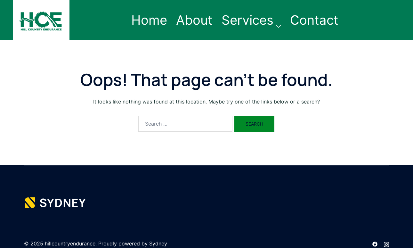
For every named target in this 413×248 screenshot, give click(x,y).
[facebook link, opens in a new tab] (374, 243)
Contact (314, 20)
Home (149, 20)
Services (247, 20)
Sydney (158, 243)
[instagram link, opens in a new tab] (386, 243)
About (194, 20)
